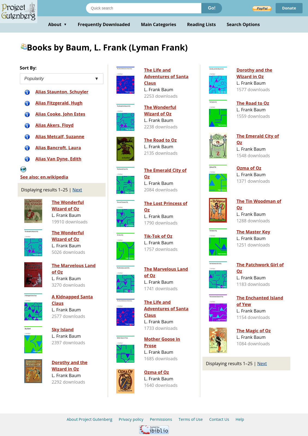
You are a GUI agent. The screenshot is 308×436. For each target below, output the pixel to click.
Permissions (161, 419)
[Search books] (143, 8)
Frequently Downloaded (104, 24)
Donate (289, 8)
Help (240, 419)
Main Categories (158, 24)
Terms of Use (190, 419)
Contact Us (219, 419)
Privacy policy (131, 419)
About (57, 24)
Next (77, 190)
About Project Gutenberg (89, 419)
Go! (211, 8)
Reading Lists (201, 24)
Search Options (243, 24)
